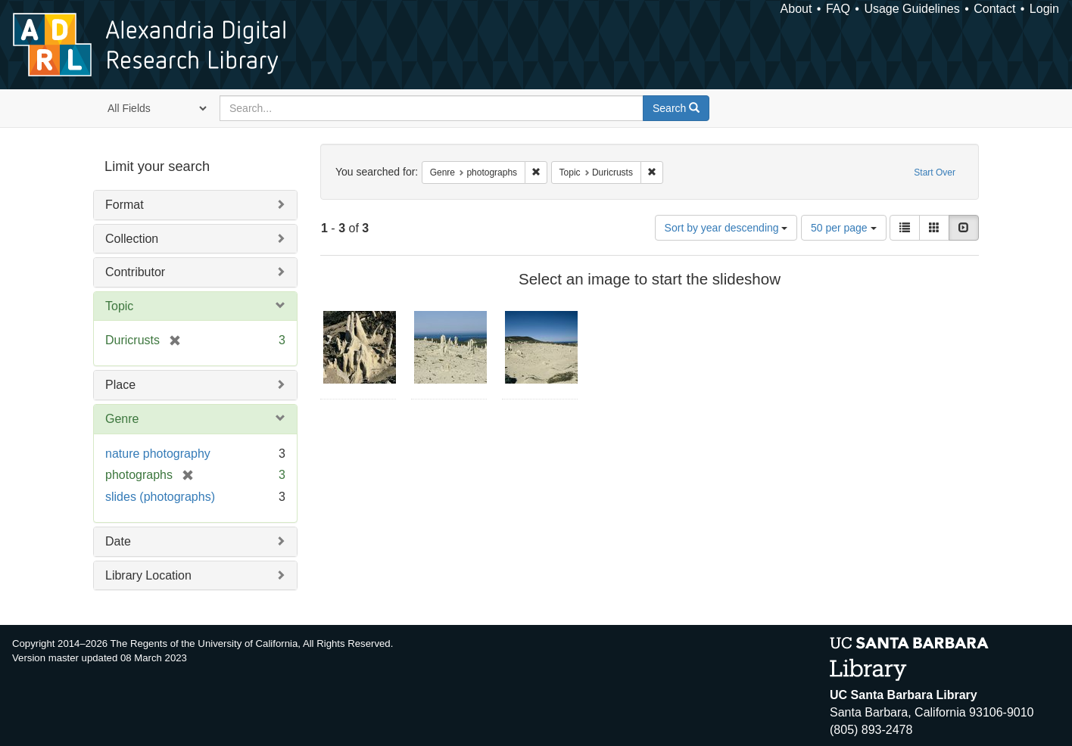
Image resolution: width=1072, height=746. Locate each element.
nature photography (157, 453)
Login (1044, 8)
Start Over (934, 172)
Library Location (148, 575)
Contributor (135, 272)
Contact (994, 8)
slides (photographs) (160, 496)
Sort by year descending (726, 228)
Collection (131, 238)
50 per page (844, 228)
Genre (122, 418)
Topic (119, 306)
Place (120, 384)
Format (124, 204)
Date (118, 541)
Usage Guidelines (911, 8)
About (796, 8)
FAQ (838, 8)
